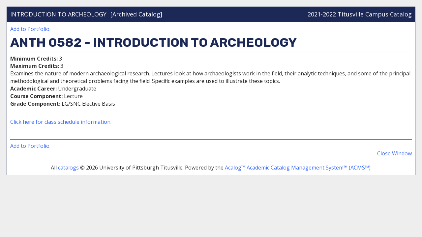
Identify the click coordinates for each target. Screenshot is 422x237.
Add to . (30, 29)
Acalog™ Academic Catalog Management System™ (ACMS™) (298, 167)
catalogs (68, 167)
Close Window (394, 153)
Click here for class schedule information (60, 121)
